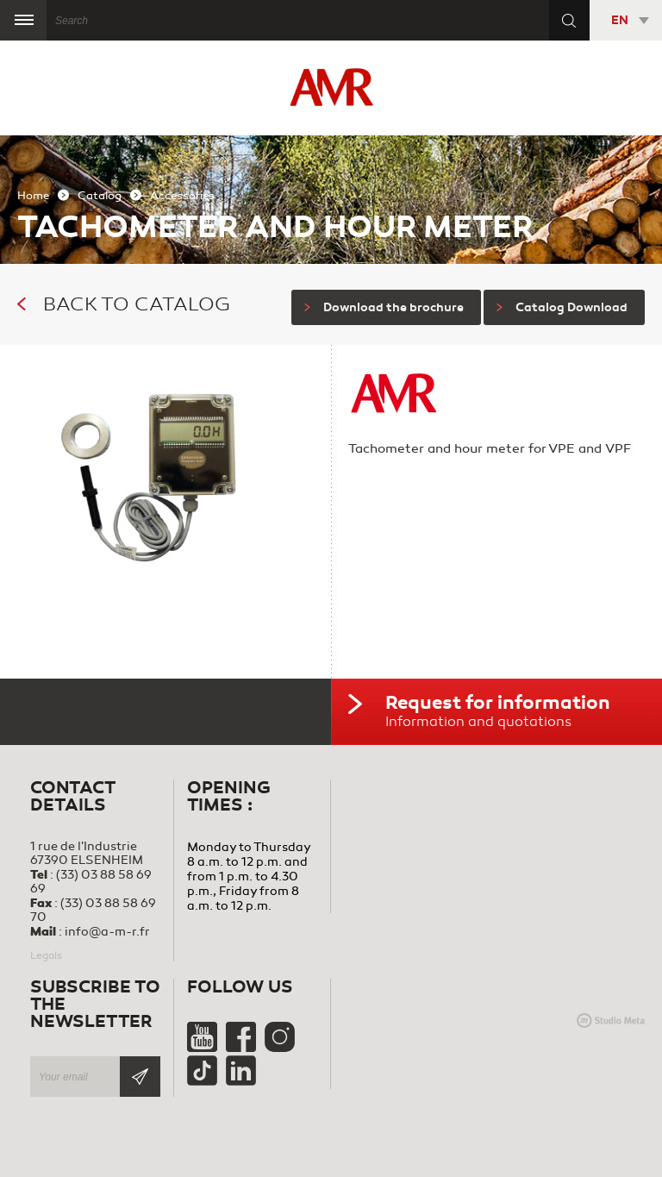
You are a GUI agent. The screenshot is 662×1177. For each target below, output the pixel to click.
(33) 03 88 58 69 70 (93, 910)
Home (33, 196)
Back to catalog (123, 304)
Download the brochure (384, 307)
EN (619, 20)
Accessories (182, 196)
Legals (46, 955)
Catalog (100, 196)
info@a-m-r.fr (107, 931)
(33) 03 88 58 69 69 (91, 881)
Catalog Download (562, 307)
